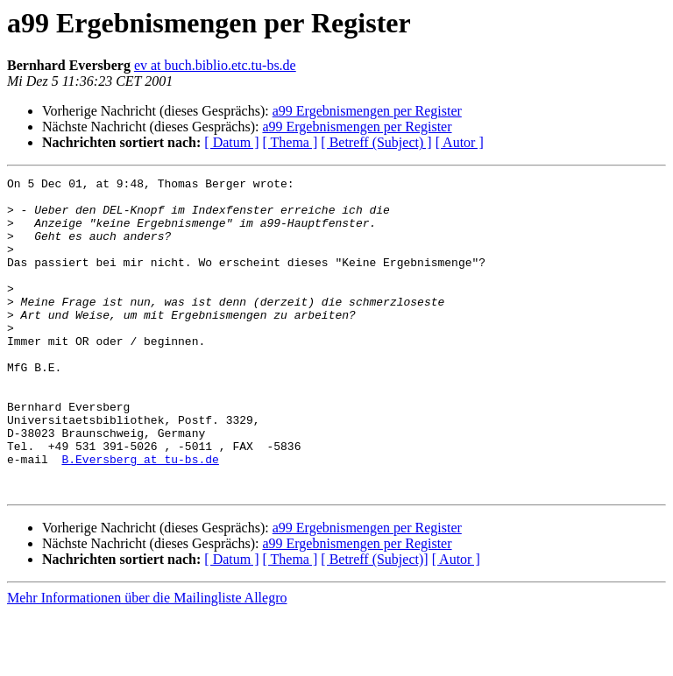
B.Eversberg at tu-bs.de (139, 517)
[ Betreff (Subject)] (374, 622)
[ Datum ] (231, 142)
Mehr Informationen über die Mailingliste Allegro (147, 660)
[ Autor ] (460, 142)
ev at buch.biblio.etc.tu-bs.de (215, 65)
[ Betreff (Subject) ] (376, 142)
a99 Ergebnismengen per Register (367, 110)
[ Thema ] (290, 142)
